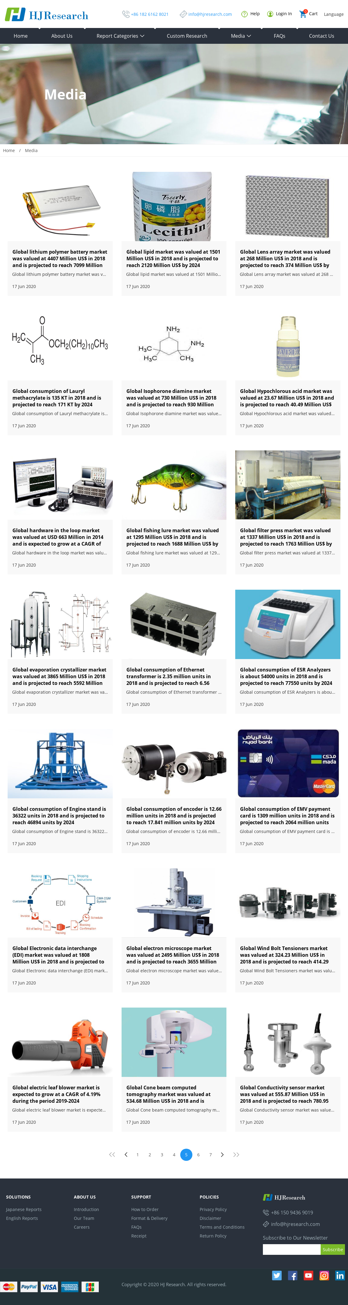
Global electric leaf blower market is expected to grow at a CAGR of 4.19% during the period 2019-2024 (56, 1094)
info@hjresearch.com (210, 14)
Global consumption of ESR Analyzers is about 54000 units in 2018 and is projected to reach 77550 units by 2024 (286, 676)
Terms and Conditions (222, 1227)
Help (250, 14)
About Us (62, 36)
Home (21, 36)
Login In (279, 14)
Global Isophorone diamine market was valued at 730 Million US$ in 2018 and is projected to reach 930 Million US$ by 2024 (171, 401)
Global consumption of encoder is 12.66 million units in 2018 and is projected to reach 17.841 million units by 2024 (174, 816)
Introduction (86, 1209)
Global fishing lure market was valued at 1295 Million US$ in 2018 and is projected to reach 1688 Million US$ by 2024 (172, 540)
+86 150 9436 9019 (292, 1212)
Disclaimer (210, 1218)
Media (241, 36)
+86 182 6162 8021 (150, 14)
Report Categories (121, 36)
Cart (308, 14)
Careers (82, 1227)
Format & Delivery (149, 1218)
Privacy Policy (213, 1209)
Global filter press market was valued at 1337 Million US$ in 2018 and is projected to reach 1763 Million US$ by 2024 (286, 540)
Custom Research (187, 36)
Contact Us (321, 36)
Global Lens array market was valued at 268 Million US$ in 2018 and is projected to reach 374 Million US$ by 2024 (285, 261)
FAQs (279, 36)
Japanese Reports (24, 1209)
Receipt (138, 1236)
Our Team (84, 1218)
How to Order (145, 1209)
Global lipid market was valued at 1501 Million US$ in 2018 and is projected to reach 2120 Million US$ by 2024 (173, 258)
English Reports (22, 1218)
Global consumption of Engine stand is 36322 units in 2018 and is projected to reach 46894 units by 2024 (59, 816)
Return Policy (213, 1236)
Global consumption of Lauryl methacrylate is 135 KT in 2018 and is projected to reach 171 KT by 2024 (56, 398)
